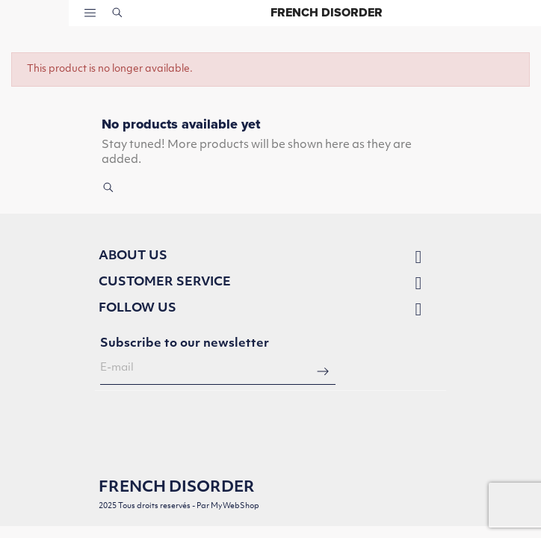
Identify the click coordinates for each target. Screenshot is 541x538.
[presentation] (213, 429)
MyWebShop (235, 506)
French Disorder (326, 12)
